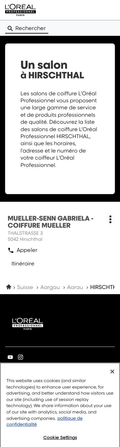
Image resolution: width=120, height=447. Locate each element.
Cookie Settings (60, 440)
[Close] (112, 374)
